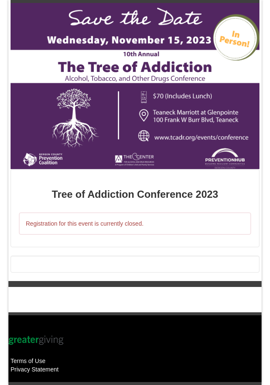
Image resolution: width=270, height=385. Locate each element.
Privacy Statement (35, 369)
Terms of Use (28, 361)
